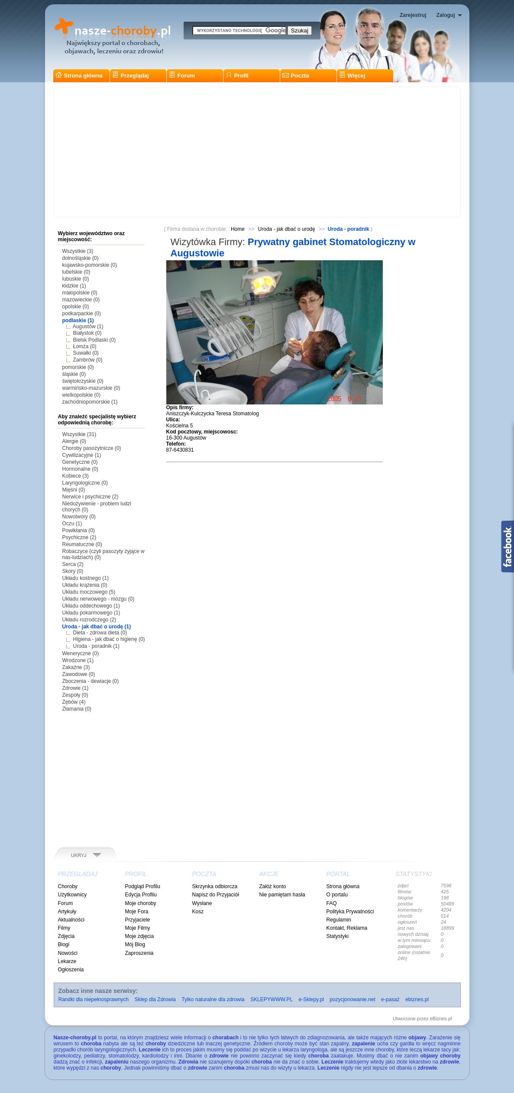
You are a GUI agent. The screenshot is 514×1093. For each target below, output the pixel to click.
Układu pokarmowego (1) (91, 613)
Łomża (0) (85, 346)
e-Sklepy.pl (311, 999)
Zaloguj (445, 15)
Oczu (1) (72, 524)
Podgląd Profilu (142, 886)
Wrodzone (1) (78, 660)
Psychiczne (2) (79, 537)
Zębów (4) (74, 702)
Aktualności (71, 920)
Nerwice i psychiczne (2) (90, 497)
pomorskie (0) (78, 367)
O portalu (337, 895)
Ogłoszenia (71, 970)
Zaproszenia (139, 953)
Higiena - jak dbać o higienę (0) (109, 639)
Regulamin (339, 920)
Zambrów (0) (88, 360)
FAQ (332, 903)
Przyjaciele (137, 920)
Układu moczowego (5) (89, 592)
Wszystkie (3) (78, 251)
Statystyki (338, 936)
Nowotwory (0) (79, 517)
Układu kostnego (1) (85, 578)
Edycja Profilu (141, 895)
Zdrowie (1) (75, 688)
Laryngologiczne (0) (85, 483)
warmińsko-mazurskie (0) (91, 388)
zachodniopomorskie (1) (90, 402)
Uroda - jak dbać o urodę (286, 229)
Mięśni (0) (73, 490)
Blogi (64, 944)
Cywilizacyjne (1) (81, 455)
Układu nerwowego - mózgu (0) (98, 599)
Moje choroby (140, 903)
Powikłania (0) (78, 530)
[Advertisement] (257, 152)
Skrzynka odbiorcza (215, 886)
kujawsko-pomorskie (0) (89, 265)
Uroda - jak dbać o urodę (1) (96, 627)
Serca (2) (73, 564)
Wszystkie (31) (79, 434)
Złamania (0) (76, 709)
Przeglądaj (130, 75)
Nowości (68, 953)
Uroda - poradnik (348, 229)
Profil (237, 75)
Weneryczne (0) (80, 653)
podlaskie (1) (78, 320)
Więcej (352, 75)
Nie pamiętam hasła (282, 895)
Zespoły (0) (75, 695)
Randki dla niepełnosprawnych (93, 999)
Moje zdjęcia (139, 936)
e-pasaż (390, 999)
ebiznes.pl (417, 999)
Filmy (64, 928)
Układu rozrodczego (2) (89, 620)
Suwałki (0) (86, 353)
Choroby (68, 886)
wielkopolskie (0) (81, 395)
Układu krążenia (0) (84, 585)
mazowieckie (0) (81, 300)
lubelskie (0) (76, 272)
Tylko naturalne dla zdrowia (212, 999)
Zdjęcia (66, 936)
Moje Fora (137, 912)
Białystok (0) (87, 333)
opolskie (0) (75, 307)
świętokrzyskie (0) (82, 381)
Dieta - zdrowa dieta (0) (100, 633)
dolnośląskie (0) (80, 258)
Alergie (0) (74, 441)
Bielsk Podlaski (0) (94, 340)
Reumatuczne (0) (82, 544)
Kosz (198, 912)
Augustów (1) (88, 326)
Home (238, 229)
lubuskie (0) (75, 279)
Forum (182, 75)
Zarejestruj (413, 15)
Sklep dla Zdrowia (155, 999)
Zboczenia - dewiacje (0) (90, 681)
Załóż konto (272, 886)
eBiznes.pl (441, 1018)
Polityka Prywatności (350, 912)
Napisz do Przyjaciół (215, 895)
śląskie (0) (74, 374)
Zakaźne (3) (76, 667)
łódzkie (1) (74, 286)
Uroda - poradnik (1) (96, 646)
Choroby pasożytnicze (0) (91, 448)
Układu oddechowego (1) (91, 606)
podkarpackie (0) (81, 313)
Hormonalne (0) (80, 469)
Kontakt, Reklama (347, 928)
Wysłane (202, 903)
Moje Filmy (137, 928)
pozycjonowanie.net (352, 999)
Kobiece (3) (75, 476)
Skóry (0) (73, 571)
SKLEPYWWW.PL (271, 999)
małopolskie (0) (79, 293)
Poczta (295, 75)
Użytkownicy (72, 895)
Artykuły (67, 912)
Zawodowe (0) (78, 674)
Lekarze (67, 961)
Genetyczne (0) (80, 462)
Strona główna (79, 75)
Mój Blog (135, 944)
